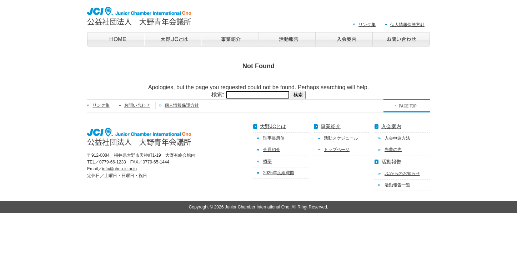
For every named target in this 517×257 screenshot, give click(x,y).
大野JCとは (273, 126)
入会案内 (391, 126)
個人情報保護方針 (407, 24)
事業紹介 (331, 126)
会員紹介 (271, 149)
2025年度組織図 (278, 172)
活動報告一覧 (397, 184)
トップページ (337, 149)
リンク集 (367, 24)
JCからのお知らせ (402, 173)
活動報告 (391, 162)
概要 (267, 161)
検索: (217, 94)
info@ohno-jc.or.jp (119, 168)
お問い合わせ (137, 105)
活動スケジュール (341, 138)
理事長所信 (274, 138)
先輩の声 (393, 149)
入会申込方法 (397, 138)
